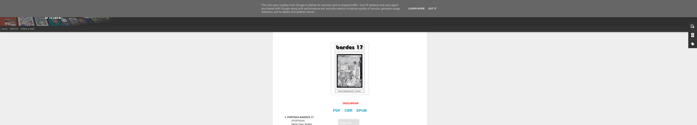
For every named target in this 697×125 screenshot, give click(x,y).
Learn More (416, 8)
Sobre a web (27, 28)
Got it (432, 8)
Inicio (4, 28)
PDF (336, 110)
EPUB (362, 110)
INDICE (14, 28)
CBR (348, 110)
